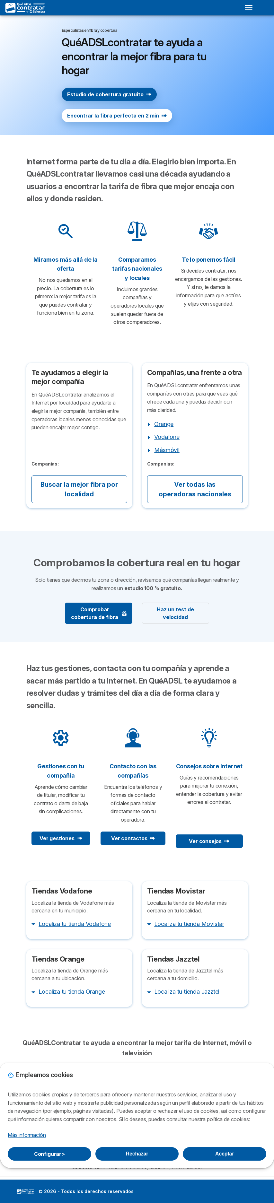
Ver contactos (133, 838)
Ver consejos (209, 841)
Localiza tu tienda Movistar (189, 923)
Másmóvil (166, 450)
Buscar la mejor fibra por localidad (79, 489)
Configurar (49, 1154)
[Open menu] (248, 7)
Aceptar (224, 1153)
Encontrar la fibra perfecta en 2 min (117, 115)
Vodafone (166, 436)
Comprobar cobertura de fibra (99, 613)
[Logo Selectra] (25, 8)
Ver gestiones (61, 838)
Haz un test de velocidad (175, 613)
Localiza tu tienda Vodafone (75, 923)
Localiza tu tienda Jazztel (186, 991)
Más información (27, 1135)
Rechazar (137, 1153)
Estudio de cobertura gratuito (109, 94)
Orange (163, 424)
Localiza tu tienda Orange (72, 991)
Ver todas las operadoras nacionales (195, 489)
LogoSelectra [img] (26, 1191)
